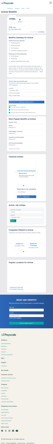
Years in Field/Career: (14, 95)
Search (13, 221)
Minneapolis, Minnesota (16, 287)
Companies (17, 8)
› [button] (37, 172)
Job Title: (11, 307)
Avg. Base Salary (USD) (15, 29)
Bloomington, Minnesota (16, 289)
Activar (22, 8)
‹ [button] (15, 172)
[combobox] (26, 90)
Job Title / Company (15, 210)
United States (10, 8)
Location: (11, 88)
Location (12, 215)
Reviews (20, 21)
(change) (17, 93)
